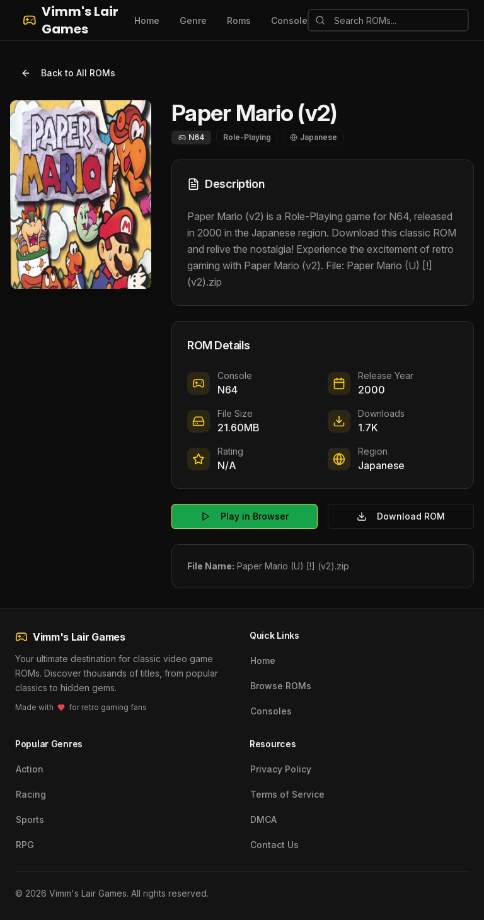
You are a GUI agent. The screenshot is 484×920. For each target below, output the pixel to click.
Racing (31, 794)
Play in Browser (244, 516)
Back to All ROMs (68, 72)
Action (29, 769)
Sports (30, 819)
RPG (25, 844)
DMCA (263, 819)
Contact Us (274, 844)
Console (289, 20)
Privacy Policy (280, 769)
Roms (239, 20)
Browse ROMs (280, 685)
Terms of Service (287, 794)
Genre (193, 20)
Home (146, 20)
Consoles (271, 711)
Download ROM (401, 516)
